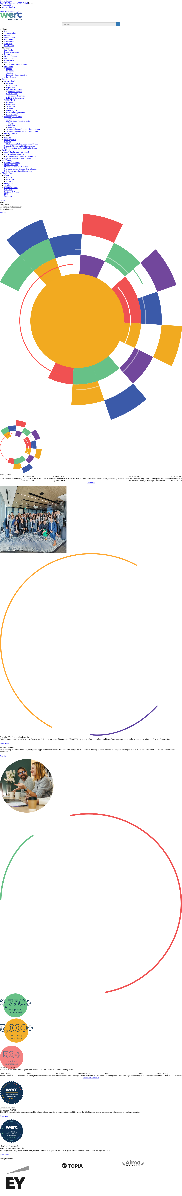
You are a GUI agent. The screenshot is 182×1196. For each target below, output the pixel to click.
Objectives (10, 71)
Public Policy (7, 161)
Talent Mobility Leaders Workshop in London (23, 129)
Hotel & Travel (11, 94)
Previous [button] (4, 478)
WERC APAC (9, 100)
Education (6, 135)
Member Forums (10, 56)
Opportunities (7, 5)
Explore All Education (91, 1089)
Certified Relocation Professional (16, 152)
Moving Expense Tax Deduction (16, 167)
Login (17, 11)
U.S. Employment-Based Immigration (18, 171)
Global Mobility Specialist (14, 154)
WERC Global (22, 3)
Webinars (7, 138)
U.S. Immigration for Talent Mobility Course (20, 148)
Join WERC (4, 3)
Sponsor (9, 69)
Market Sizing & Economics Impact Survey (22, 144)
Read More (91, 483)
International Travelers (16, 96)
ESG (6, 194)
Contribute (10, 179)
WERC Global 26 (8, 7)
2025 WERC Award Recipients (17, 65)
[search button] (118, 24)
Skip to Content (6, 1)
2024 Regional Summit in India (18, 121)
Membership (6, 48)
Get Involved (9, 42)
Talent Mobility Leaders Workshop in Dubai (22, 131)
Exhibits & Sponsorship (15, 98)
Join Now (3, 767)
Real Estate (8, 190)
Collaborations (9, 37)
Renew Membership (11, 52)
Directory (12, 3)
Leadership (8, 35)
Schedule (9, 108)
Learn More (4, 1128)
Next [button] (178, 478)
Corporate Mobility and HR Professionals (19, 146)
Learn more (4, 755)
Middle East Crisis (11, 165)
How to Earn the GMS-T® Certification (21, 156)
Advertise (9, 181)
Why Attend (10, 106)
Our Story (8, 31)
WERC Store (9, 46)
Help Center (4, 11)
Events (4, 79)
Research (7, 142)
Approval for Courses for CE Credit (17, 158)
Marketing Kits (11, 110)
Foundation (8, 39)
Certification (6, 150)
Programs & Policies (11, 192)
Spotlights (8, 196)
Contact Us (8, 44)
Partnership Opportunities (15, 113)
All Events (8, 119)
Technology (8, 186)
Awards (7, 62)
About (4, 29)
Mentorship (8, 67)
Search (12, 11)
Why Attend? (13, 85)
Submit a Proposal (15, 92)
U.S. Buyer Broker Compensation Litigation (20, 169)
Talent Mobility (10, 33)
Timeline (9, 73)
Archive (9, 177)
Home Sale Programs (12, 163)
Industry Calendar (10, 133)
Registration (10, 87)
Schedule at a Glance (14, 90)
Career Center (9, 58)
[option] (91, 479)
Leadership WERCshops (13, 117)
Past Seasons (11, 77)
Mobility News (7, 173)
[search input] (89, 24)
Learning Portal (10, 140)
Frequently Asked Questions (16, 75)
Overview (10, 83)
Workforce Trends (11, 188)
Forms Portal (9, 60)
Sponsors (11, 127)
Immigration (8, 183)
